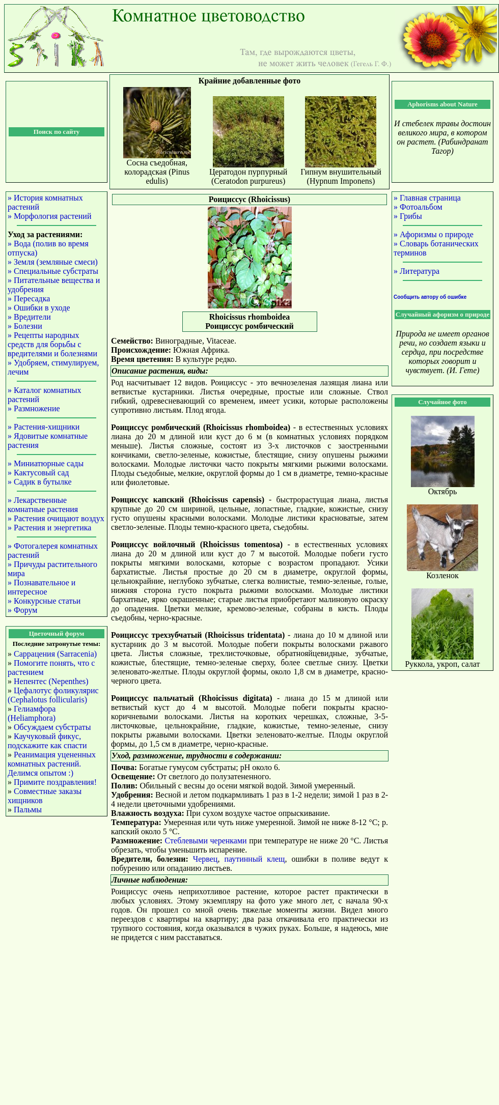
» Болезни (25, 326)
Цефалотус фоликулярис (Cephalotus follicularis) (53, 695)
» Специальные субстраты (53, 271)
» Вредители (29, 317)
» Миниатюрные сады (46, 463)
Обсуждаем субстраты (52, 727)
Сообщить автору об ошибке (430, 297)
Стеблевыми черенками (206, 840)
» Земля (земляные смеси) (53, 262)
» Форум (22, 610)
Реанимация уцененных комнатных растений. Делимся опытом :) (52, 763)
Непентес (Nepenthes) (51, 681)
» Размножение (34, 408)
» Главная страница (427, 197)
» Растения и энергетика (49, 527)
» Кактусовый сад (38, 472)
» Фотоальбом (418, 207)
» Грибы (408, 216)
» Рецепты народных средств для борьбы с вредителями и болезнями (52, 344)
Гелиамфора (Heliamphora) (32, 713)
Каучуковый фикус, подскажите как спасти (47, 741)
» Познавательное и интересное (41, 587)
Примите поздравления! (55, 782)
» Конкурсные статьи (44, 601)
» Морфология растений (49, 216)
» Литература (416, 271)
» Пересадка (29, 298)
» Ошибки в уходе (39, 307)
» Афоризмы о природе (434, 234)
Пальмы (28, 809)
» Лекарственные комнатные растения (43, 505)
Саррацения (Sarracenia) (55, 653)
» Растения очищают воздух (56, 518)
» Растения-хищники (43, 426)
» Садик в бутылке (40, 481)
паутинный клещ (254, 859)
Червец (205, 859)
